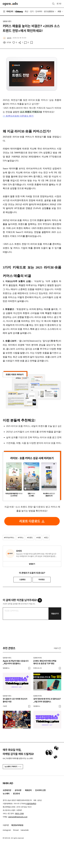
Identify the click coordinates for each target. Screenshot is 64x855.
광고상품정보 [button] (49, 11)
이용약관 (6, 825)
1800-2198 (19, 814)
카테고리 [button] (8, 11)
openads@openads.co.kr (17, 817)
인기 (32, 11)
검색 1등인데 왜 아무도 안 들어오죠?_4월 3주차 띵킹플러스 (47, 700)
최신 (26, 11)
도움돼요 (22, 580)
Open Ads (10, 4)
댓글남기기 (55, 614)
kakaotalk (25, 830)
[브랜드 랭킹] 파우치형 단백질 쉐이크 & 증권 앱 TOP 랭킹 (44, 662)
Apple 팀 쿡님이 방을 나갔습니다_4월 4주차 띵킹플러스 (15, 662)
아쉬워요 (42, 580)
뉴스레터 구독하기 (13, 767)
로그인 (59, 4)
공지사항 (18, 790)
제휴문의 (28, 790)
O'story (19, 11)
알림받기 (32, 564)
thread (16, 830)
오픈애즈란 (7, 790)
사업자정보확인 (31, 804)
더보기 (57, 648)
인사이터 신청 (40, 790)
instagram (7, 830)
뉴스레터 (6, 793)
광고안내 (16, 793)
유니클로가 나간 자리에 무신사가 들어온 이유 (15, 700)
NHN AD (8, 783)
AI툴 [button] (59, 11)
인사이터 (38, 11)
